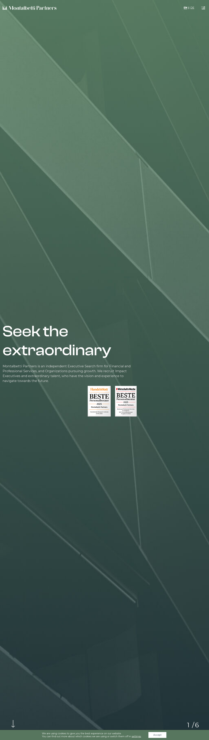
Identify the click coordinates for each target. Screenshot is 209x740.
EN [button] (185, 7)
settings (136, 736)
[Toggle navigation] (203, 8)
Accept (157, 734)
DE (192, 7)
